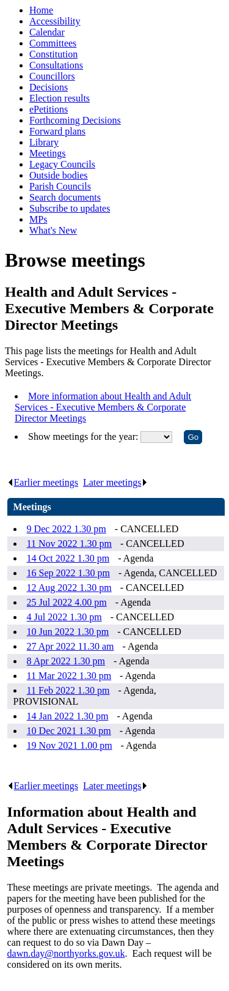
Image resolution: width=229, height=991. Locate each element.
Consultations (56, 65)
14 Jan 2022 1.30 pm (68, 716)
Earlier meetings (42, 482)
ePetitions (48, 109)
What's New (53, 230)
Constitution (53, 54)
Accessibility (55, 21)
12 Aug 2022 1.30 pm (69, 587)
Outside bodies (58, 175)
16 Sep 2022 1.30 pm (68, 573)
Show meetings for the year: (84, 436)
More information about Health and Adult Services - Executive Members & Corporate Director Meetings (103, 407)
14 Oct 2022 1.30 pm (68, 558)
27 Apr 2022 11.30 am (70, 646)
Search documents (65, 197)
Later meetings (115, 482)
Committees (52, 43)
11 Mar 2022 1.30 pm (69, 675)
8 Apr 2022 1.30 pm (66, 661)
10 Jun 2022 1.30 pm (68, 631)
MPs (38, 219)
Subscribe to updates (69, 208)
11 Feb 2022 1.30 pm (68, 690)
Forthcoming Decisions (75, 120)
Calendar (47, 32)
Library (44, 142)
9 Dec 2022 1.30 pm (66, 529)
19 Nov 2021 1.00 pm (69, 745)
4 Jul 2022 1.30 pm (64, 617)
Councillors (52, 76)
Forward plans (57, 131)
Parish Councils (60, 186)
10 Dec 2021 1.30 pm (69, 731)
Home (41, 10)
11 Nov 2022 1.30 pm (69, 543)
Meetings (47, 153)
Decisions (48, 87)
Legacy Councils (62, 164)
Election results (59, 98)
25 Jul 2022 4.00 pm (67, 602)
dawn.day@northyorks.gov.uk (66, 953)
